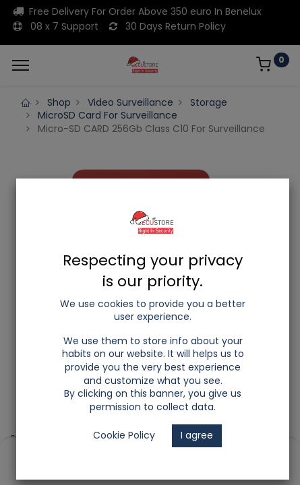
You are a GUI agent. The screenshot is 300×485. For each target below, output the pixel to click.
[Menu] (20, 65)
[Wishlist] (203, 452)
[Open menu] (150, 455)
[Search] (97, 452)
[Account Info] (255, 452)
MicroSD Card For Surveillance (107, 115)
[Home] (44, 452)
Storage (208, 102)
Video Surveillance (130, 102)
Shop (59, 102)
